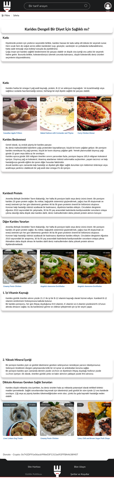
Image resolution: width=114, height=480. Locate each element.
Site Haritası (34, 466)
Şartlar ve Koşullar (80, 474)
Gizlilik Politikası (33, 474)
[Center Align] (87, 4)
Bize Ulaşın (80, 466)
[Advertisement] (57, 71)
